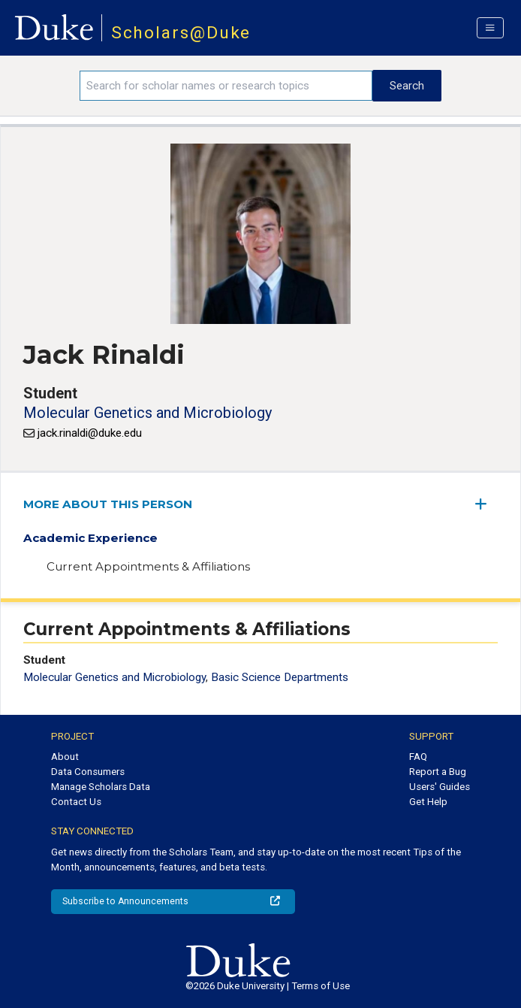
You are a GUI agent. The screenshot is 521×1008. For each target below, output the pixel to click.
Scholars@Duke (181, 33)
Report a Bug (437, 771)
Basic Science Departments (279, 677)
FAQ (418, 756)
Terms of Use (320, 985)
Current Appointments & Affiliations (148, 566)
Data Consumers (88, 771)
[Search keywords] (226, 86)
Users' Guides (439, 786)
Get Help (428, 801)
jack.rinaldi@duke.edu (90, 433)
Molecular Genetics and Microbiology (147, 413)
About (65, 756)
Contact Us (76, 801)
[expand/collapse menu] (486, 504)
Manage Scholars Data (100, 786)
